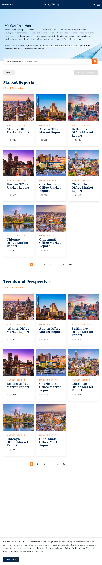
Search (94, 61)
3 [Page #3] (44, 264)
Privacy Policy (71, 548)
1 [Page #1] (31, 264)
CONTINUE (11, 560)
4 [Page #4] (51, 264)
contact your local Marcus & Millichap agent (63, 45)
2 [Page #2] (38, 264)
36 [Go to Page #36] (64, 264)
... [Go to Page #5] (57, 264)
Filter (7, 72)
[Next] (70, 264)
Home (51, 4)
